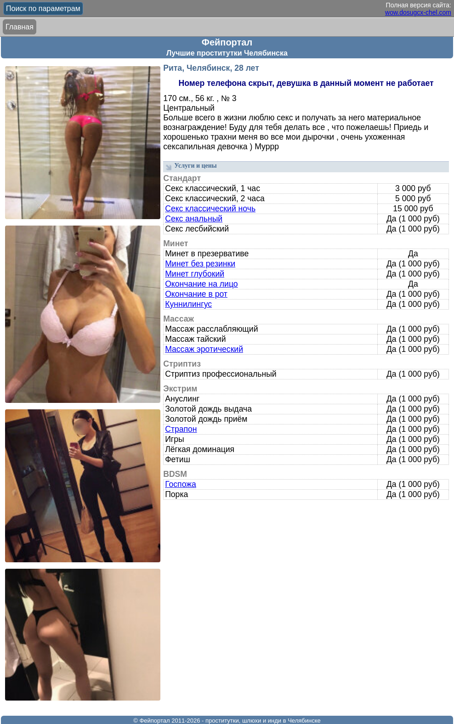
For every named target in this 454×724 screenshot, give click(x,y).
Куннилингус (188, 304)
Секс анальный (193, 218)
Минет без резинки (200, 263)
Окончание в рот (196, 294)
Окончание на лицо (201, 283)
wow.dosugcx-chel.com (418, 12)
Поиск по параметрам (43, 8)
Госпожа (180, 484)
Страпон (181, 429)
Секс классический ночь (210, 208)
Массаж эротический (204, 349)
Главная (20, 27)
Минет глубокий (194, 273)
